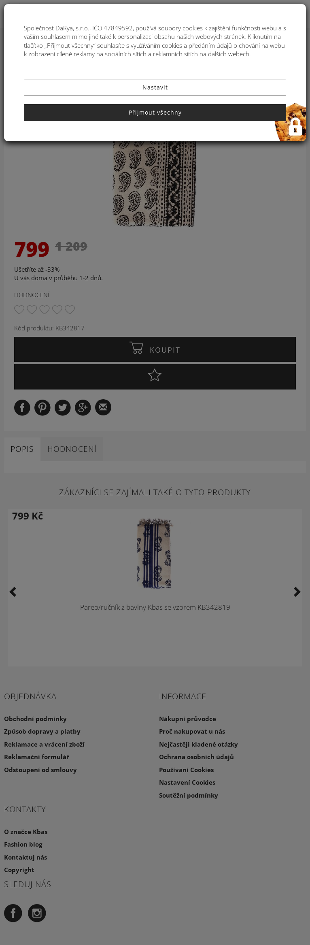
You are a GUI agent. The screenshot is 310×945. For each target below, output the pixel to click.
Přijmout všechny (155, 112)
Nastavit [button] (155, 87)
